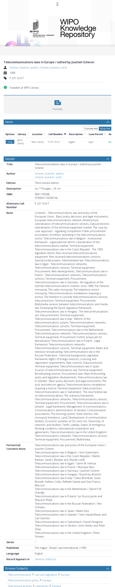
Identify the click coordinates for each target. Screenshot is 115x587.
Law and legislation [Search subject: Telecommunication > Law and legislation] (46, 574)
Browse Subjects (16, 568)
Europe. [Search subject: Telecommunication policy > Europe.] (47, 580)
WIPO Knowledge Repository (83, 28)
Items (9, 122)
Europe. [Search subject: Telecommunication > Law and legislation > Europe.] (65, 574)
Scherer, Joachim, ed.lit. (53, 67)
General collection (45, 559)
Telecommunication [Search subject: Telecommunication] (19, 574)
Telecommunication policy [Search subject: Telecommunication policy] (23, 580)
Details (10, 159)
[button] (57, 104)
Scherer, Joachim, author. (24, 67)
